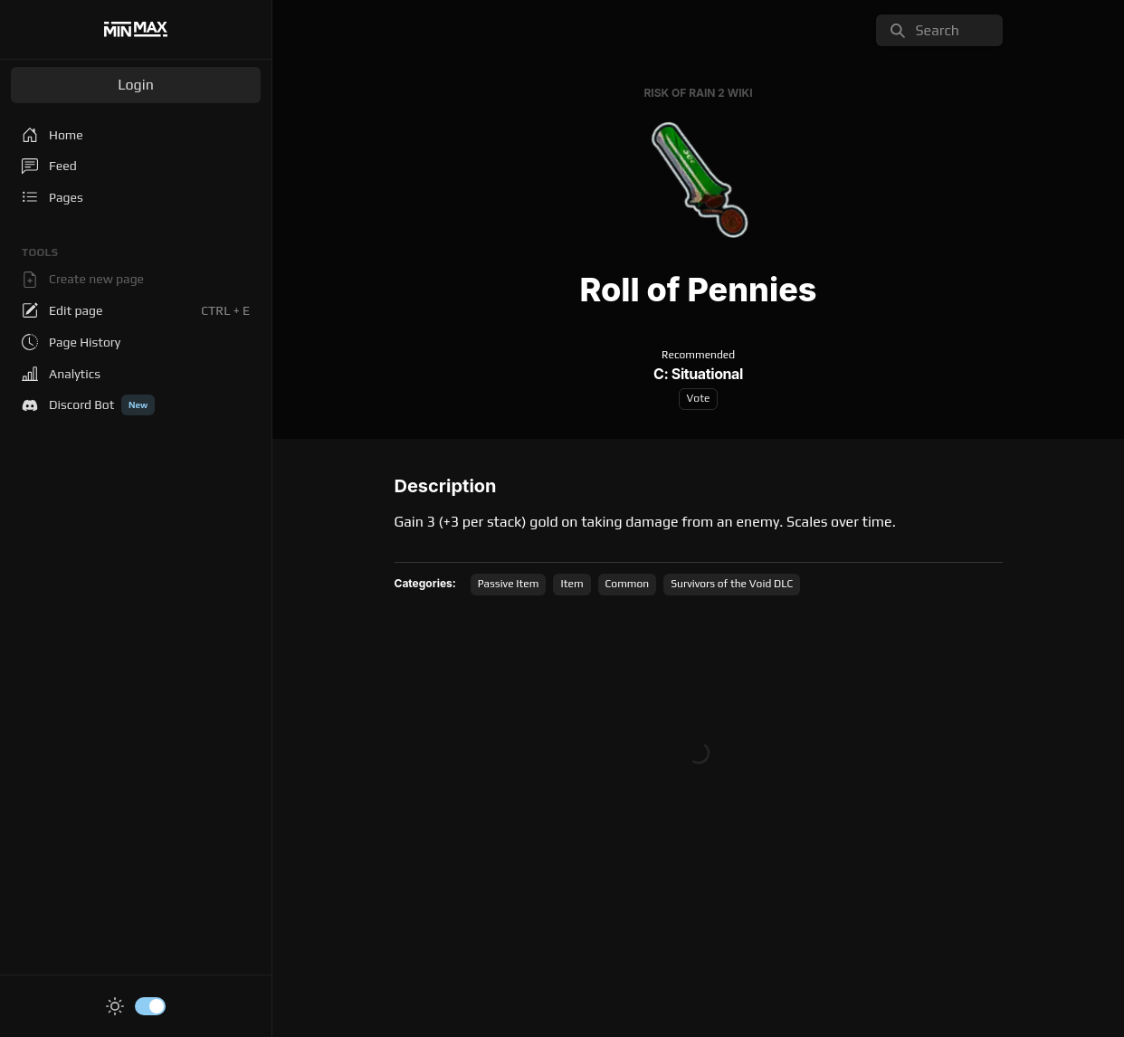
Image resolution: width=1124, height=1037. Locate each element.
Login (136, 84)
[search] (939, 30)
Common (627, 583)
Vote (698, 398)
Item (571, 583)
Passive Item (508, 583)
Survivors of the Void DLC (732, 583)
